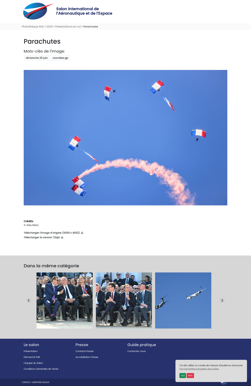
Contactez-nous (136, 351)
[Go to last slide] (28, 300)
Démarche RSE (32, 357)
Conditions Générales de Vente (41, 369)
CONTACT (26, 382)
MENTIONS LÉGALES (40, 382)
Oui (183, 375)
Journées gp (60, 58)
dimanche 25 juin (37, 58)
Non (190, 375)
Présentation (31, 351)
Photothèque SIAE (33, 26)
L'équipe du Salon (33, 363)
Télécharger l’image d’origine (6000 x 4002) (54, 233)
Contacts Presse (85, 351)
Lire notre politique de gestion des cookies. (199, 368)
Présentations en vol (68, 26)
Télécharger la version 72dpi (44, 237)
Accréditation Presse (87, 357)
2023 (50, 26)
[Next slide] (222, 300)
